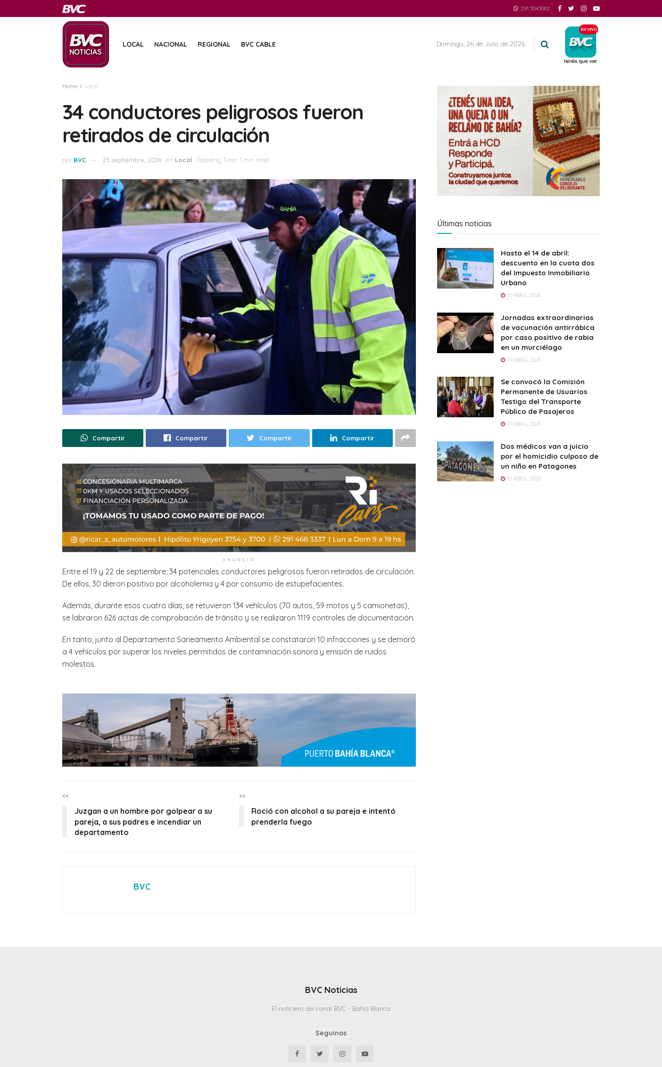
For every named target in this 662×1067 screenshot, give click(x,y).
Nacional (170, 44)
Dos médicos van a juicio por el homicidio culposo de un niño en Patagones (549, 456)
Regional (214, 44)
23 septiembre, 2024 (132, 160)
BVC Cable (258, 44)
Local (133, 44)
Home (69, 86)
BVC (80, 160)
